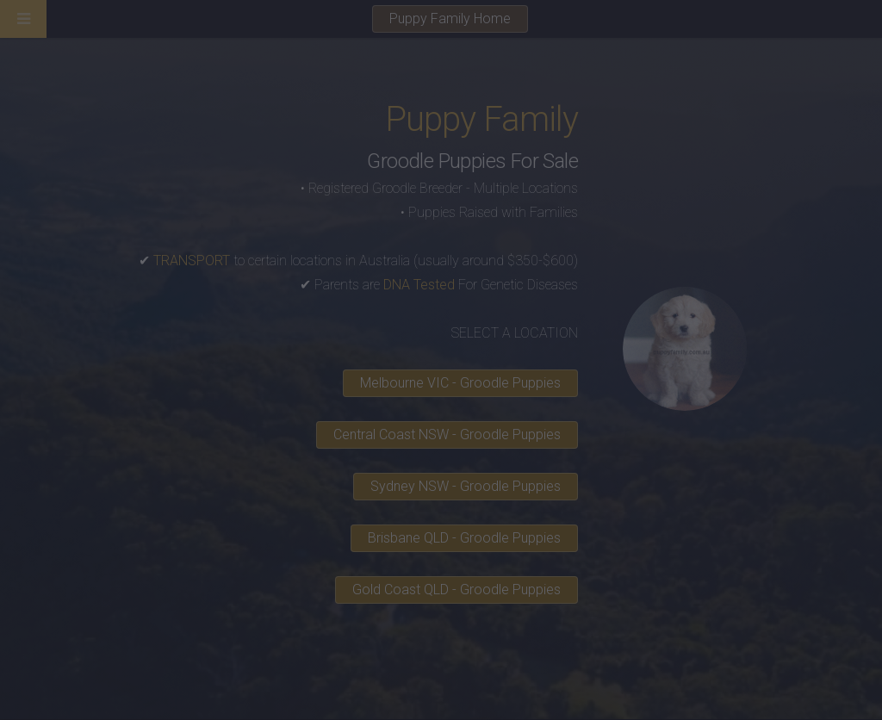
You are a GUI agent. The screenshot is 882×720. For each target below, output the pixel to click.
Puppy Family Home (450, 18)
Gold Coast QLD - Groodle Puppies (456, 589)
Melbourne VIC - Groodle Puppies (460, 383)
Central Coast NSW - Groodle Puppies (447, 434)
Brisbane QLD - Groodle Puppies (464, 538)
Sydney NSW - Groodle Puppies (465, 486)
